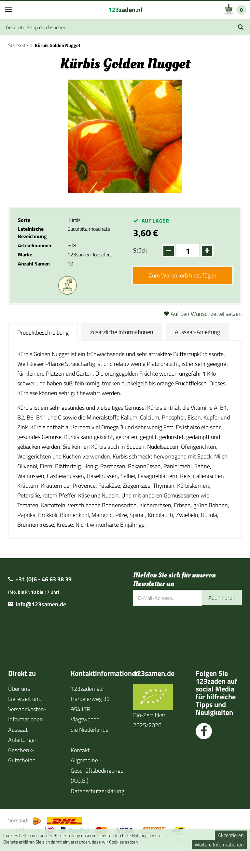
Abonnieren (221, 597)
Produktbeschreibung (43, 332)
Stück (140, 250)
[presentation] (182, 627)
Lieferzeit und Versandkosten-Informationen (27, 709)
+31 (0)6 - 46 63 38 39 (43, 579)
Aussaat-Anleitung (197, 332)
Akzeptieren (231, 835)
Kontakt (80, 750)
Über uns (19, 688)
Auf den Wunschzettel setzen (206, 313)
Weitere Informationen (219, 844)
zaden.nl (125, 10)
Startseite (18, 45)
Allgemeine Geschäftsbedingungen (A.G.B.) (99, 770)
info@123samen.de (41, 604)
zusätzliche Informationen (121, 332)
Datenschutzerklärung (97, 791)
